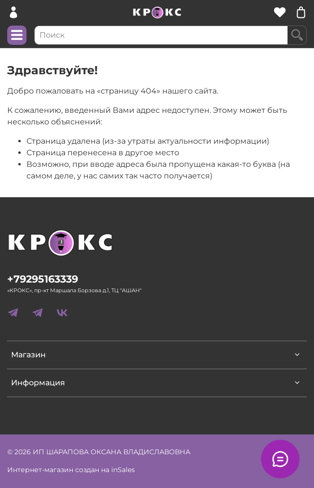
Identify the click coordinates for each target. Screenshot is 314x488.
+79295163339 (42, 279)
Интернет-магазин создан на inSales (71, 469)
